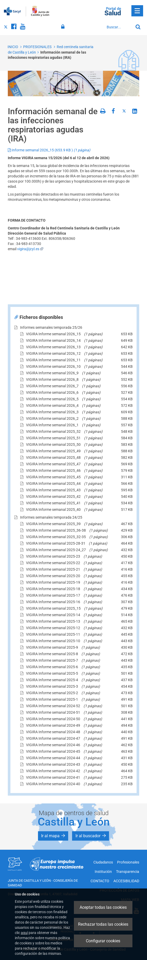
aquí (24, 933)
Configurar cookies (103, 940)
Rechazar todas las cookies (103, 924)
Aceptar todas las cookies (103, 907)
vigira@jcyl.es (30, 249)
